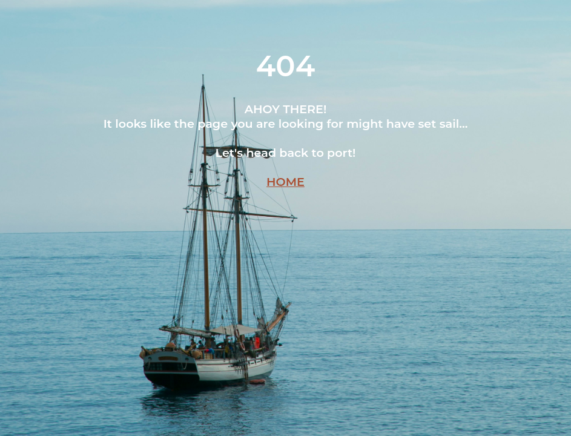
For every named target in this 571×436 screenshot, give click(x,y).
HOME (285, 181)
